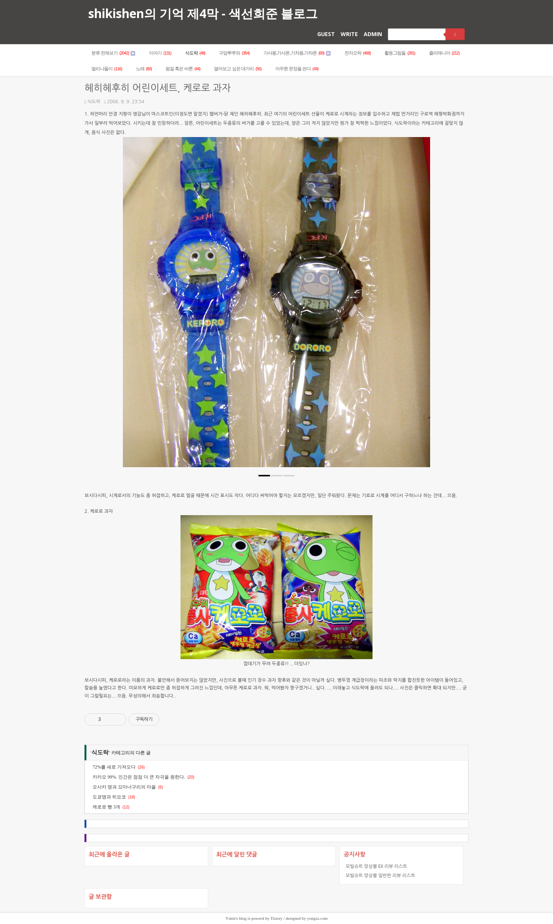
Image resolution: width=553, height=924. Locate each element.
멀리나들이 (106, 68)
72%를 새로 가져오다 (114, 767)
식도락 (195, 53)
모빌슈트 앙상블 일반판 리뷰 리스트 (380, 875)
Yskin (230, 918)
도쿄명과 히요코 (109, 797)
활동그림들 (399, 53)
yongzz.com (317, 918)
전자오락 (357, 53)
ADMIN (373, 34)
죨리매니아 (444, 53)
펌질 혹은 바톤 (183, 68)
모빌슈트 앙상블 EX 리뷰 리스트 (376, 866)
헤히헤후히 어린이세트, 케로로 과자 (157, 88)
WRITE (349, 34)
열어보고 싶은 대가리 (237, 68)
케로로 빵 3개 (106, 807)
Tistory (276, 918)
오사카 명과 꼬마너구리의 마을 (124, 787)
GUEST (326, 34)
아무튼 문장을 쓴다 (296, 68)
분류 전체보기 (113, 53)
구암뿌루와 (234, 53)
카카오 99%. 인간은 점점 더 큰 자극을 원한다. (139, 777)
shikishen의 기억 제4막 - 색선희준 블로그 (203, 13)
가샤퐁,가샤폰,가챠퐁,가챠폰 (297, 53)
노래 (144, 68)
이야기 (160, 53)
